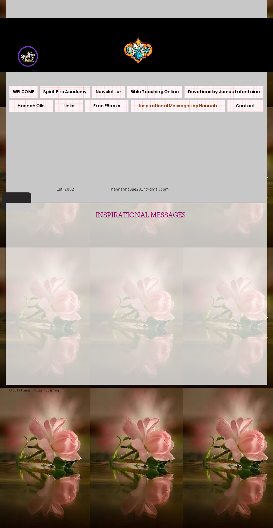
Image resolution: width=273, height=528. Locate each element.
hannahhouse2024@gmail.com (140, 189)
